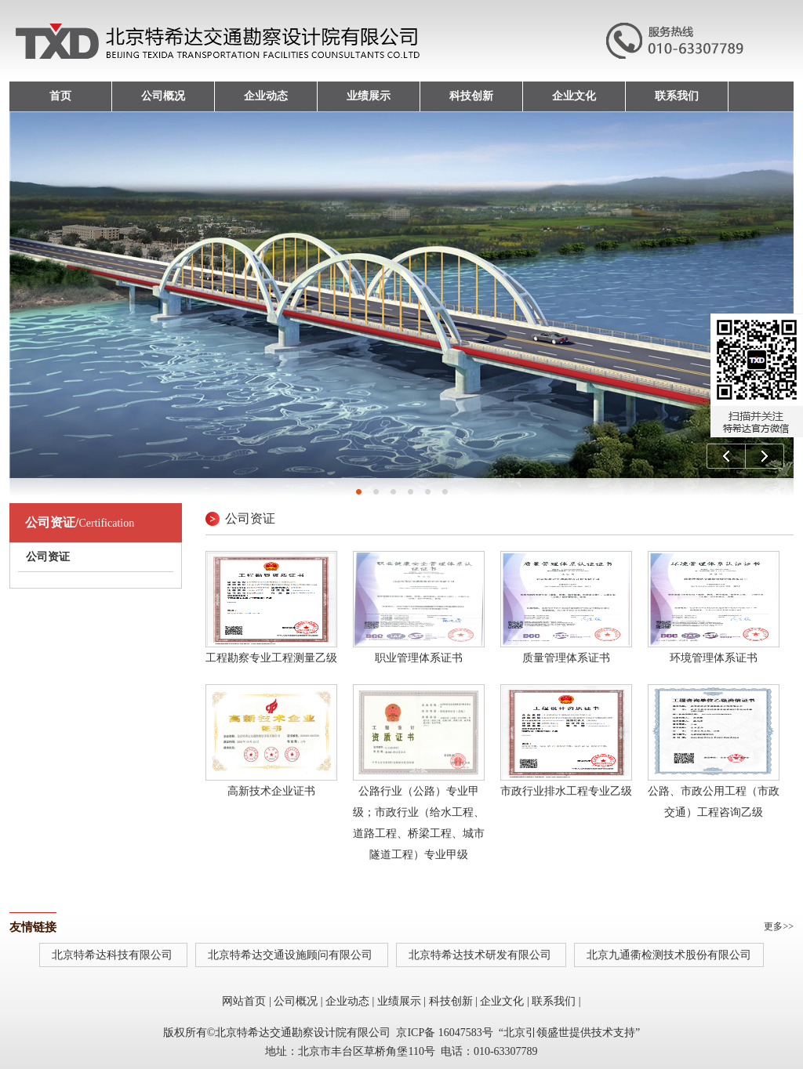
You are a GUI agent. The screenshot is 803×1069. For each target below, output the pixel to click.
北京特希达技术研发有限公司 (481, 955)
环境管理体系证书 (714, 658)
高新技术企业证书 (271, 791)
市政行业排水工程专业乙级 (566, 791)
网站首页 (244, 1001)
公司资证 (48, 557)
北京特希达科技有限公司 (114, 955)
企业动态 (266, 96)
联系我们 (677, 96)
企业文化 (574, 96)
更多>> (779, 926)
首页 (60, 96)
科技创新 (471, 96)
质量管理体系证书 (566, 658)
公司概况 (163, 96)
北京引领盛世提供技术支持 (569, 1032)
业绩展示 (369, 96)
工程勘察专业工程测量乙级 (271, 658)
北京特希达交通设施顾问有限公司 (292, 955)
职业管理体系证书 (419, 658)
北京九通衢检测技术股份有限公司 (669, 955)
